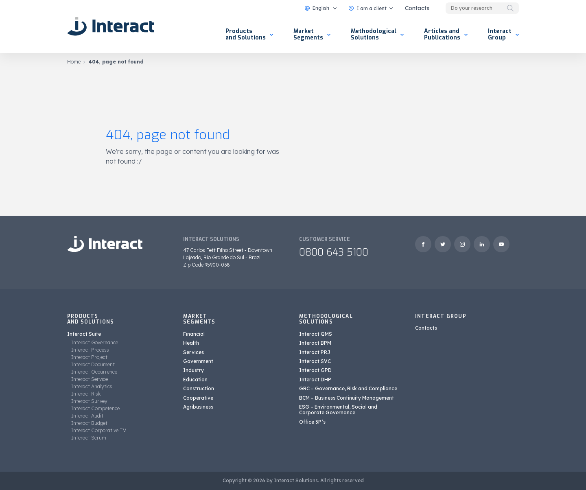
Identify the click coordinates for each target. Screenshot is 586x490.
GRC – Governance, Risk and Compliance (348, 388)
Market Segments (308, 34)
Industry (193, 370)
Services (193, 352)
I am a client (368, 8)
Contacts (417, 8)
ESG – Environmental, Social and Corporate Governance (338, 410)
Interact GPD (315, 370)
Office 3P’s (312, 422)
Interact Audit (87, 416)
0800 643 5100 (333, 252)
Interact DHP (315, 379)
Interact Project (89, 357)
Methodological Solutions (373, 34)
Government (198, 361)
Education (195, 379)
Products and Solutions (245, 34)
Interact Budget (89, 423)
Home (74, 62)
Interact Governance (94, 342)
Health (191, 343)
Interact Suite (84, 334)
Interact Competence (95, 408)
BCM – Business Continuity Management (346, 398)
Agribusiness (198, 407)
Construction (198, 388)
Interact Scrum (88, 438)
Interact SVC (315, 361)
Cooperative (198, 398)
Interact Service (89, 379)
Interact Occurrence (94, 372)
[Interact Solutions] (112, 26)
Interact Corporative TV (98, 430)
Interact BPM (315, 343)
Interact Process (90, 350)
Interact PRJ (314, 352)
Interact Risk (86, 394)
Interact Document (93, 364)
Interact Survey (89, 401)
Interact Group (500, 34)
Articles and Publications (442, 34)
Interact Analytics (91, 386)
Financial (194, 334)
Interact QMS (315, 334)
